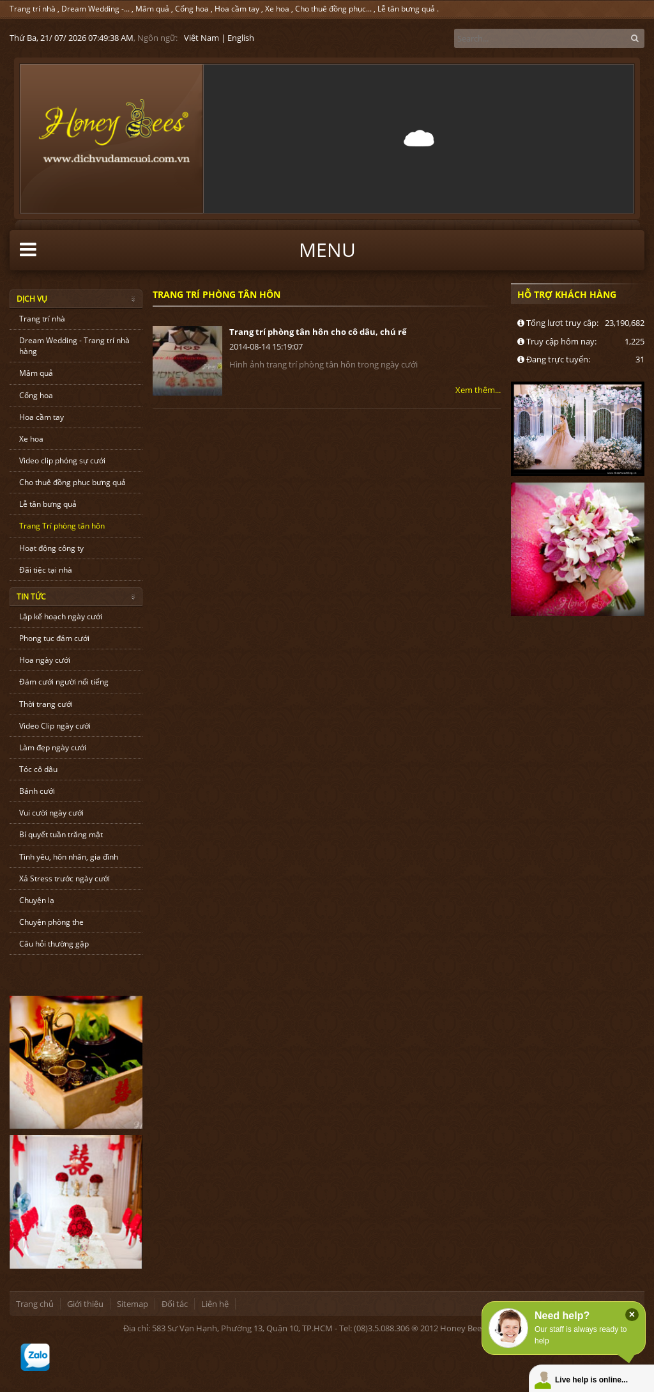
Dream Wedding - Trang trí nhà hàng (74, 346)
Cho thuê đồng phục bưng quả (72, 482)
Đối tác (175, 1304)
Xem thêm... (478, 390)
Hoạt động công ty (51, 548)
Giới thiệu (85, 1304)
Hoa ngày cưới (44, 659)
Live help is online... (591, 1379)
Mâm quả (152, 8)
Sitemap (132, 1304)
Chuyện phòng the (51, 921)
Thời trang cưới (46, 704)
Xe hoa (277, 8)
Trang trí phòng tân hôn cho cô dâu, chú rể (318, 331)
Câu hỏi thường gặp (54, 943)
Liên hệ (215, 1304)
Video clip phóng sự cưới (62, 460)
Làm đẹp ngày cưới (52, 747)
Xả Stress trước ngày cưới (64, 878)
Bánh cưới (37, 790)
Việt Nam (201, 37)
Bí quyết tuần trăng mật (61, 834)
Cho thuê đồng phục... (333, 8)
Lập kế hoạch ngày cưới (60, 616)
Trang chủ (35, 1304)
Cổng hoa (192, 8)
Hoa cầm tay (237, 8)
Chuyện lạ (36, 900)
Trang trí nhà (33, 8)
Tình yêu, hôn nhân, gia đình (68, 856)
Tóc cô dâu (38, 769)
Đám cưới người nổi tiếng (64, 681)
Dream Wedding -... (95, 8)
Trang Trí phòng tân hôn (62, 525)
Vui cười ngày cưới (51, 812)
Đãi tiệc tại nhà (45, 569)
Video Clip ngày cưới (55, 725)
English (240, 37)
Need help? (562, 1315)
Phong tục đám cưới (54, 638)
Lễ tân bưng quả (406, 8)
